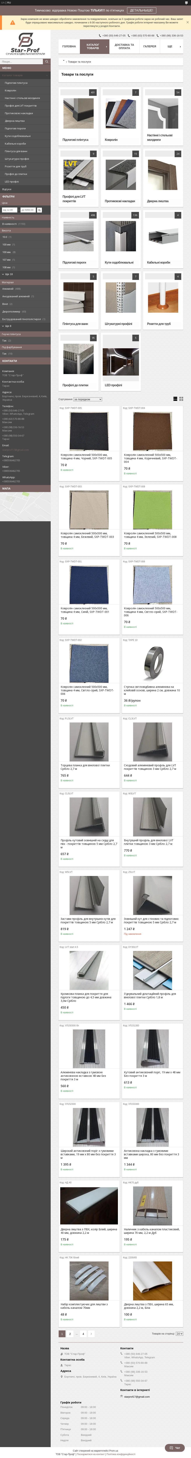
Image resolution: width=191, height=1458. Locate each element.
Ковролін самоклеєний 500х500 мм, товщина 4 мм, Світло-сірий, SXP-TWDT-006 (150, 612)
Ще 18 (9, 274)
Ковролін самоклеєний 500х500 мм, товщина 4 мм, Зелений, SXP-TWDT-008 (150, 535)
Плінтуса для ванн (16, 151)
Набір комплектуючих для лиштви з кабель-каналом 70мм (84, 1306)
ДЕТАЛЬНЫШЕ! (141, 10)
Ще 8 (8, 326)
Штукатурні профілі (17, 159)
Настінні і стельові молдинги (22, 98)
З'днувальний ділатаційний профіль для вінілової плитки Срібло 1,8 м (150, 995)
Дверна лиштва (15, 121)
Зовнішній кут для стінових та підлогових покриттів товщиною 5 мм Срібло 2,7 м (151, 920)
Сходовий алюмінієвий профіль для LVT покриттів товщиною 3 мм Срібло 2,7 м (150, 767)
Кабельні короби (15, 143)
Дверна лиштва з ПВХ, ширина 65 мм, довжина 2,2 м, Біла (149, 1306)
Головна (69, 46)
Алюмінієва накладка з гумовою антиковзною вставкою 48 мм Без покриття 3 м (83, 1076)
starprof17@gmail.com (15, 450)
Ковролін (10, 90)
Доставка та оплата (124, 46)
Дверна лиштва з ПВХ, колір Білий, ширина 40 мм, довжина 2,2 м (89, 1231)
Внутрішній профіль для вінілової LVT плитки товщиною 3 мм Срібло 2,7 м (148, 842)
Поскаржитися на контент (91, 1454)
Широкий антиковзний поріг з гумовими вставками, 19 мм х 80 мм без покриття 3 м (88, 1154)
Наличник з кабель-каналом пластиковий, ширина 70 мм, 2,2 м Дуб (152, 1231)
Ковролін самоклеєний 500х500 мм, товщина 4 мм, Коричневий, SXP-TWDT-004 (150, 458)
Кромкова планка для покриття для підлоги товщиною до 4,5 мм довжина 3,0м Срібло (86, 997)
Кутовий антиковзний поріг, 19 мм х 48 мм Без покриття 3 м (152, 1074)
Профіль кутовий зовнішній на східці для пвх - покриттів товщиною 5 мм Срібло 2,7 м (89, 844)
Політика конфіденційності (121, 1454)
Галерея (149, 46)
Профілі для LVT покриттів (21, 105)
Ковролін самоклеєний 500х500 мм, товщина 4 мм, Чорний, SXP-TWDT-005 (86, 456)
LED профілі (12, 181)
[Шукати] (47, 61)
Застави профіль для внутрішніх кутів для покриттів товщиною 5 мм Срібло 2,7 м (88, 920)
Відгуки (6, 189)
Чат (175, 1448)
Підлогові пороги (15, 128)
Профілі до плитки (16, 174)
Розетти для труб (16, 166)
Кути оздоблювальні (18, 136)
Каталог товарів (12, 75)
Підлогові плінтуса (16, 83)
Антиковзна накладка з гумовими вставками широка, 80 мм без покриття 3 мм (151, 1154)
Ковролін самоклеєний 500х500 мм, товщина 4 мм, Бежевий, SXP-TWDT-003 (87, 535)
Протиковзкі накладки (19, 113)
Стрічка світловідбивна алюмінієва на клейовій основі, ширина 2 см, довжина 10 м (152, 690)
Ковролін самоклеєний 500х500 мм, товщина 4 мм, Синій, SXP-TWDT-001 (85, 610)
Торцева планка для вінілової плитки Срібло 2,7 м (85, 767)
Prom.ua (113, 1450)
